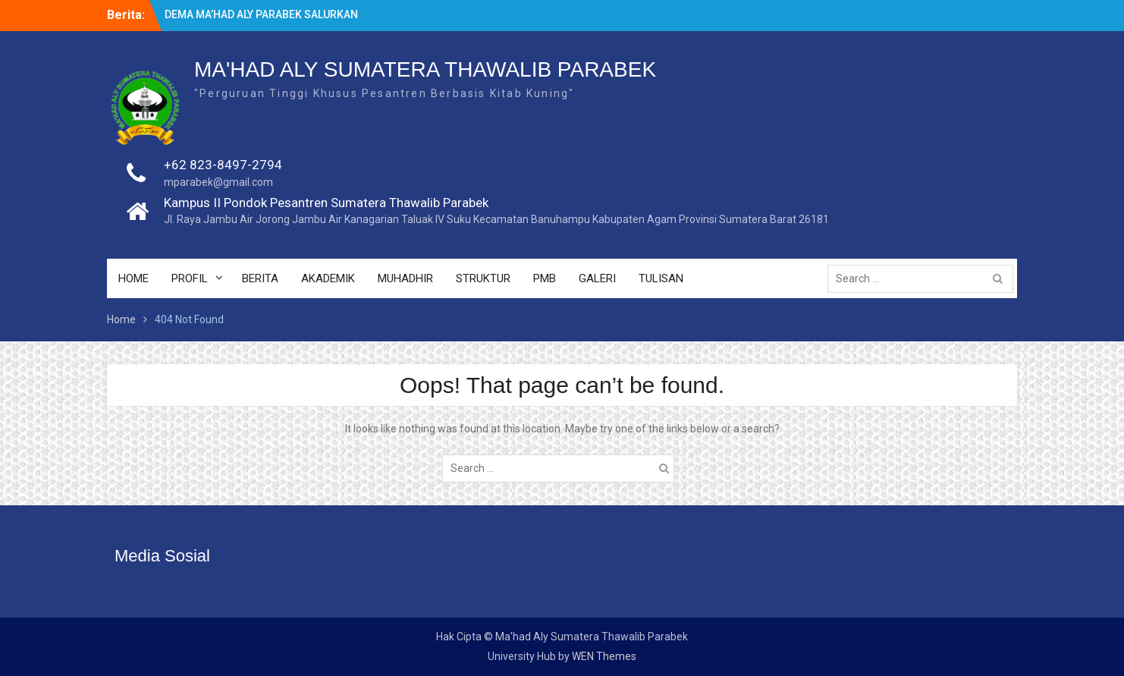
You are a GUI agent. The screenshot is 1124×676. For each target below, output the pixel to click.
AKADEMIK (328, 278)
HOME (133, 278)
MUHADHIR (405, 278)
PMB (544, 278)
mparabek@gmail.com (218, 182)
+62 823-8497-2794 (223, 164)
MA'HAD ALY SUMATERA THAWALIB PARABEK (425, 69)
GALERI (597, 278)
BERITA (260, 278)
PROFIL (189, 278)
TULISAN (661, 278)
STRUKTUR (483, 278)
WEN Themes (604, 656)
